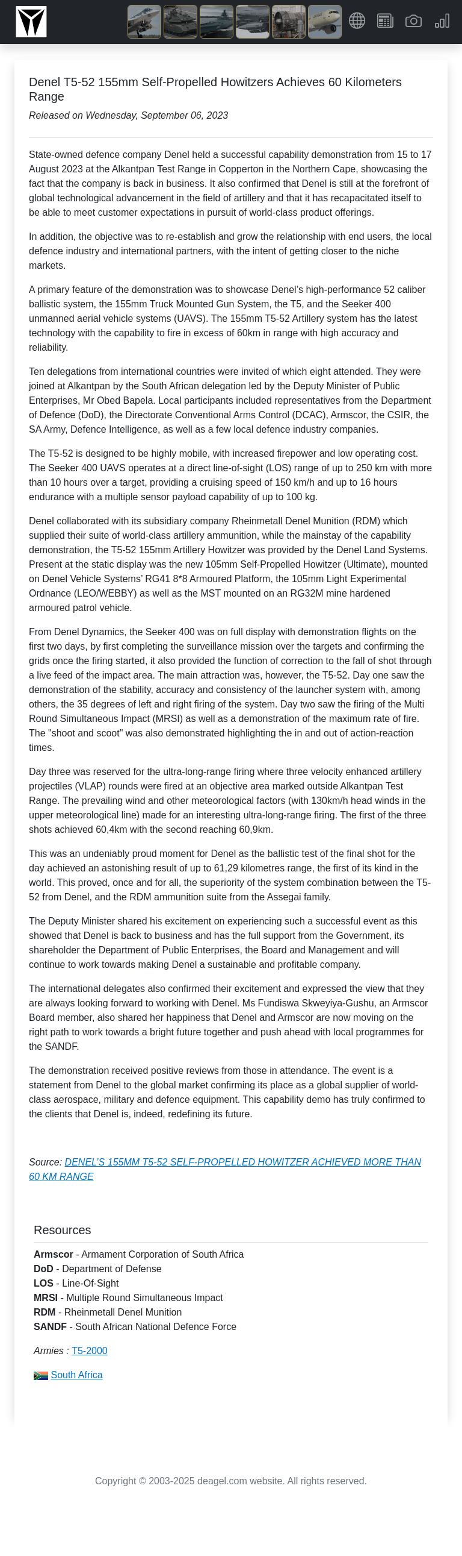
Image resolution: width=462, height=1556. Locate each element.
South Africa (76, 1375)
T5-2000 (90, 1351)
